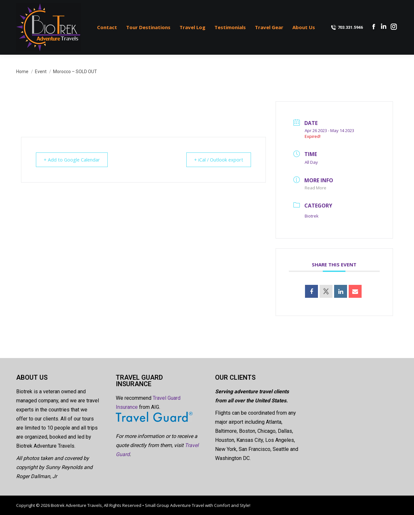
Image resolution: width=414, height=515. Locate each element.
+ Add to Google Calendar (74, 159)
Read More (315, 188)
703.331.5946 (347, 27)
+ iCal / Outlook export (216, 159)
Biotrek (312, 216)
